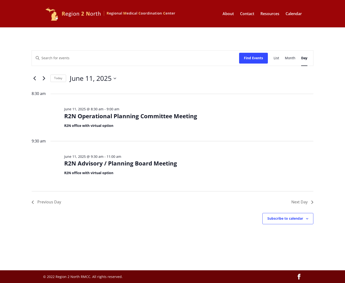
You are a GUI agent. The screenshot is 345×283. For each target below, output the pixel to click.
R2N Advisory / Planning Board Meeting (120, 163)
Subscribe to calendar (285, 218)
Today (58, 78)
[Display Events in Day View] (304, 58)
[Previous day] (34, 78)
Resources (269, 14)
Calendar (294, 14)
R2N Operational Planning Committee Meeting (130, 116)
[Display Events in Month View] (290, 58)
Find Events (253, 58)
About (228, 14)
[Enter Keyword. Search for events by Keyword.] (135, 58)
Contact (247, 14)
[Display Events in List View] (276, 58)
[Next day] (44, 78)
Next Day (302, 202)
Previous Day (46, 202)
